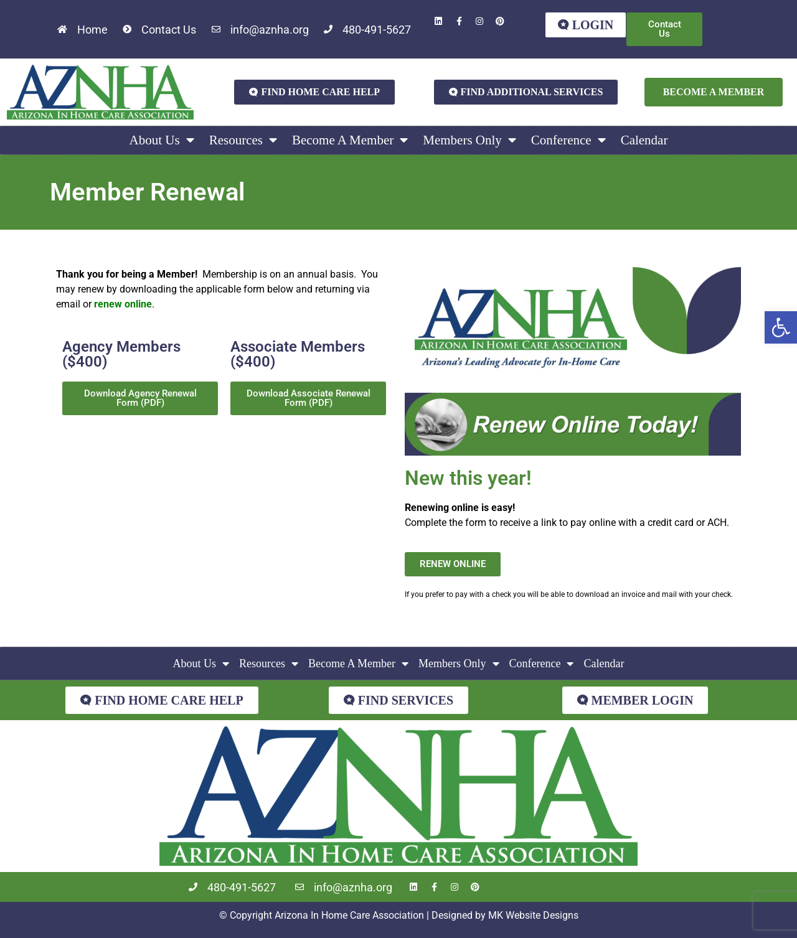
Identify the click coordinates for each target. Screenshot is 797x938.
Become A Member (350, 140)
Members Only (469, 140)
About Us (162, 140)
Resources (243, 140)
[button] (781, 327)
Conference (568, 140)
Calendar (644, 140)
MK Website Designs (533, 915)
